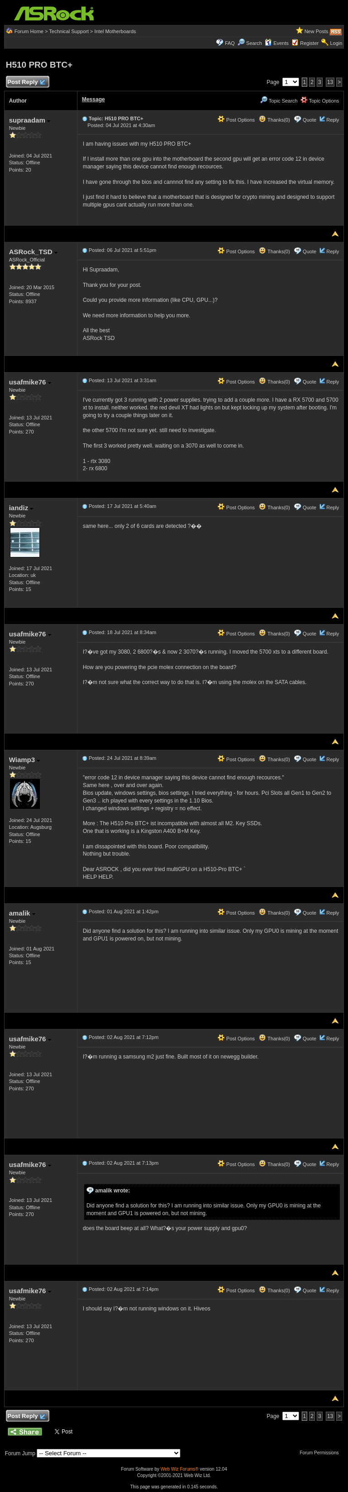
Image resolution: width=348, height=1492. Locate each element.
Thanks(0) (274, 120)
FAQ (230, 43)
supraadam (29, 120)
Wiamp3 (24, 759)
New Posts (316, 31)
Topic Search (278, 100)
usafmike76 (30, 382)
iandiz (21, 508)
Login (336, 43)
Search (254, 43)
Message (93, 99)
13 (330, 82)
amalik (22, 913)
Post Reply (26, 82)
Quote (309, 120)
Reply (332, 120)
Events (277, 43)
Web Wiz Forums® (179, 1469)
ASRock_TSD (33, 252)
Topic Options (319, 100)
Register (309, 43)
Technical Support (68, 31)
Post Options (236, 120)
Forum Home (29, 31)
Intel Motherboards (115, 31)
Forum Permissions (321, 1452)
